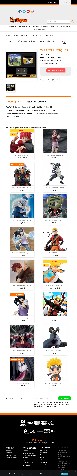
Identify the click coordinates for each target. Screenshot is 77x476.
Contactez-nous (39, 29)
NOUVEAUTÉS (23, 26)
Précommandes (34, 26)
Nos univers (13, 26)
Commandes (44, 455)
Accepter (64, 474)
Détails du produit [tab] (36, 101)
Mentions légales (28, 453)
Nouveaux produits (12, 455)
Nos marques (65, 26)
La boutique (26, 465)
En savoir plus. (56, 474)
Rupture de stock (55, 70)
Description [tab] (14, 101)
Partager (48, 80)
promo (52, 26)
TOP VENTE (44, 26)
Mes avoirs (43, 462)
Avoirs (42, 457)
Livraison (26, 451)
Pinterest (58, 80)
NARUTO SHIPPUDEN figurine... (55, 253)
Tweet (53, 80)
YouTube (28, 11)
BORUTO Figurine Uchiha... (54, 350)
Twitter (24, 11)
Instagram (32, 11)
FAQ (57, 26)
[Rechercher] (58, 22)
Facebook (20, 11)
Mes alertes (43, 465)
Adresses (43, 460)
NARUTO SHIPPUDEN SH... (55, 155)
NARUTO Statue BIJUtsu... (22, 383)
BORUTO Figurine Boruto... (54, 285)
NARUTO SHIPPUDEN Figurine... (22, 155)
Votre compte (45, 448)
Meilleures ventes (11, 458)
